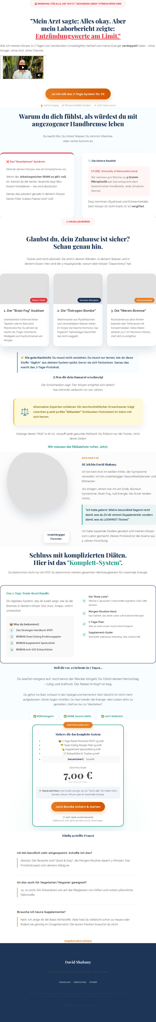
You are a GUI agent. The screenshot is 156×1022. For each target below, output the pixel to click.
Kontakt (93, 982)
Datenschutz (80, 982)
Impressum (65, 982)
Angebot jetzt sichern (78, 940)
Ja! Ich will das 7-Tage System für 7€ (78, 94)
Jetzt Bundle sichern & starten (78, 806)
